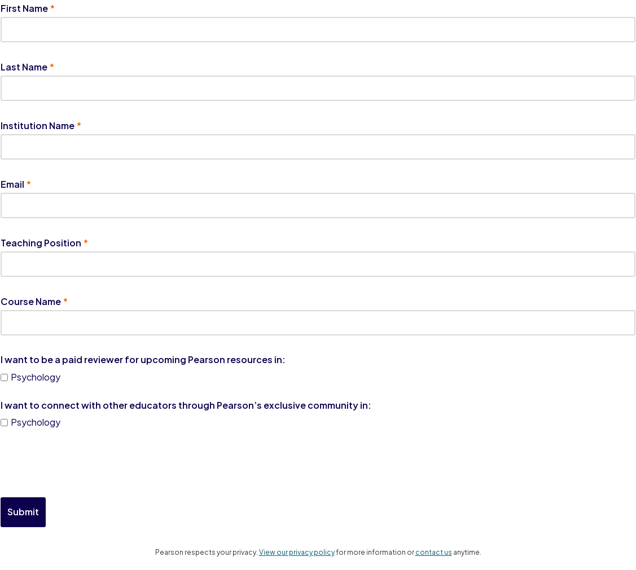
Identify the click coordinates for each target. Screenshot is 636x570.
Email (12, 184)
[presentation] (86, 464)
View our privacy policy (297, 552)
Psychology (35, 377)
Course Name (31, 301)
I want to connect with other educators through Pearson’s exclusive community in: (186, 405)
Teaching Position (41, 243)
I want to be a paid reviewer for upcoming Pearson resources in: (143, 360)
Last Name (24, 67)
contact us (433, 552)
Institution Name (37, 125)
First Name (24, 8)
